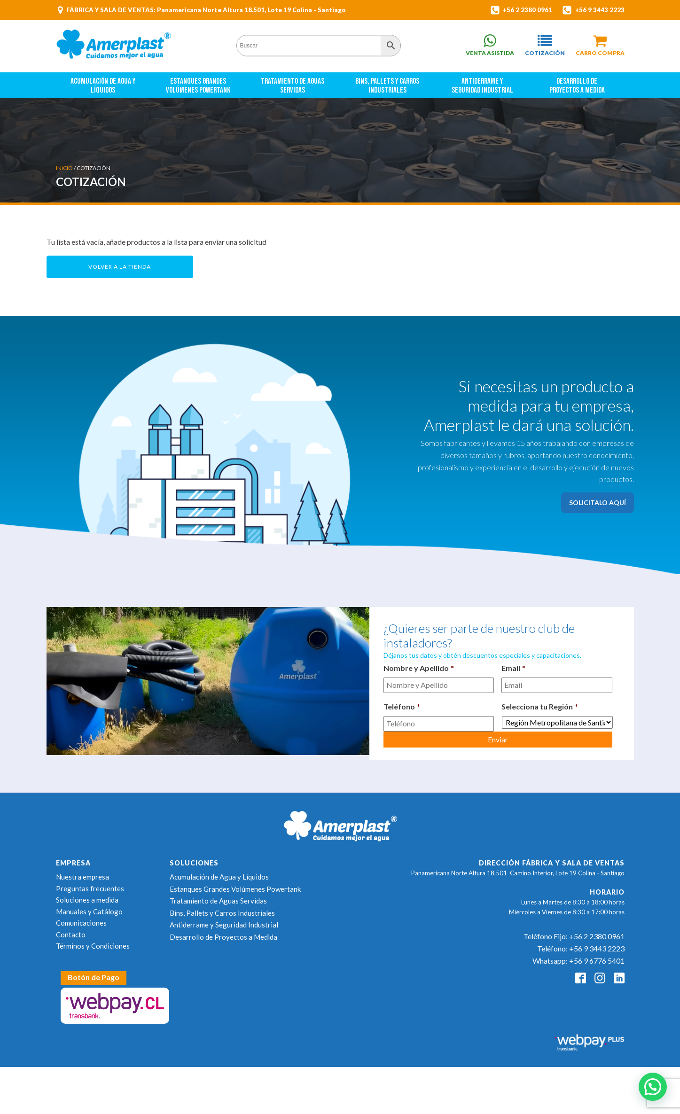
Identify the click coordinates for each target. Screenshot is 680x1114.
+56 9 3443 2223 (600, 10)
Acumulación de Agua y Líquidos (103, 85)
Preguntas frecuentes (90, 888)
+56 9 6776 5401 (597, 960)
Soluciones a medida (87, 900)
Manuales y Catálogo (89, 911)
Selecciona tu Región (539, 706)
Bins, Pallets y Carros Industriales (388, 85)
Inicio (64, 167)
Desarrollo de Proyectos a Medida (577, 85)
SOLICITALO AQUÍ (597, 502)
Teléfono (401, 706)
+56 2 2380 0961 (526, 10)
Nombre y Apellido (418, 667)
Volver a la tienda (119, 266)
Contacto (71, 934)
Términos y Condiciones (93, 946)
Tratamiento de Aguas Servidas (293, 85)
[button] (545, 45)
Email (513, 667)
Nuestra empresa (82, 877)
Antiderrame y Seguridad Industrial (482, 85)
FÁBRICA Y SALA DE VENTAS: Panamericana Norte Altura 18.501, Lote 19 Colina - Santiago (206, 10)
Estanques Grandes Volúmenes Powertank (198, 85)
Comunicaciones (81, 923)
